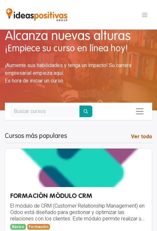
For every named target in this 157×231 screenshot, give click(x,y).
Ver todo (141, 136)
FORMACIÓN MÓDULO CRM (51, 196)
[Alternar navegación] (144, 14)
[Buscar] (85, 111)
